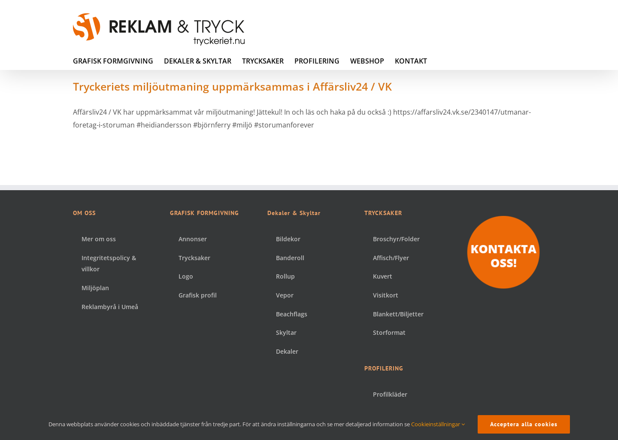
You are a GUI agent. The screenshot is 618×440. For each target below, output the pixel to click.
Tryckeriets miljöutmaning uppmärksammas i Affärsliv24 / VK (232, 86)
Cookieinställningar (438, 424)
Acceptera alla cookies (523, 424)
